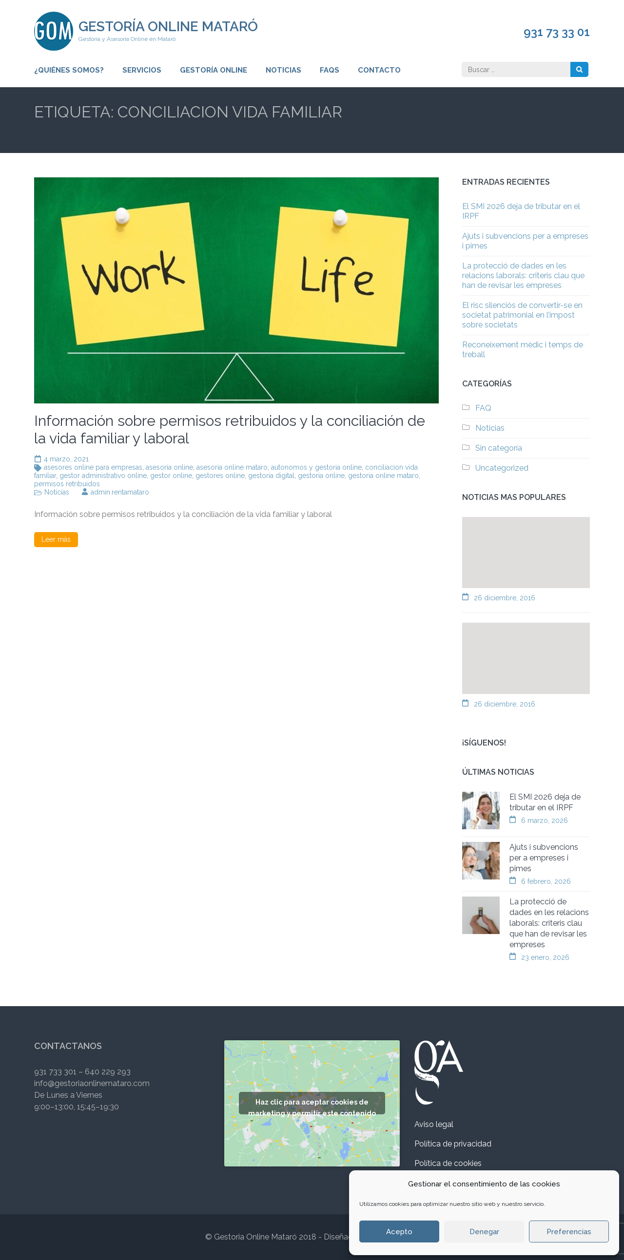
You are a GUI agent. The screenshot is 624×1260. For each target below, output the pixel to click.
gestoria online (321, 475)
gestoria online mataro (383, 475)
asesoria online (169, 467)
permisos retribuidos (67, 484)
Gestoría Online (213, 70)
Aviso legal (433, 1124)
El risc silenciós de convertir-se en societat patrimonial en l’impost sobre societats (522, 315)
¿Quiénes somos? (69, 70)
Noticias (283, 70)
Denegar (484, 1231)
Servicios (141, 70)
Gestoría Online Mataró (168, 27)
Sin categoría (498, 448)
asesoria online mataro (232, 467)
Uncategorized (501, 468)
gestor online (171, 475)
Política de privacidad (452, 1143)
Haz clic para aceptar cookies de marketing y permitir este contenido (312, 1106)
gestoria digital (271, 475)
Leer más (56, 539)
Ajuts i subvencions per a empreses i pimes (543, 857)
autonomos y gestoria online (316, 467)
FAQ (483, 408)
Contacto (379, 70)
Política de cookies (448, 1163)
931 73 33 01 (557, 32)
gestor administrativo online (103, 475)
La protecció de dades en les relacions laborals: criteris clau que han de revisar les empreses (523, 275)
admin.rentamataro (120, 492)
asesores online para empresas (93, 467)
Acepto (399, 1231)
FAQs (329, 70)
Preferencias (568, 1231)
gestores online (220, 475)
